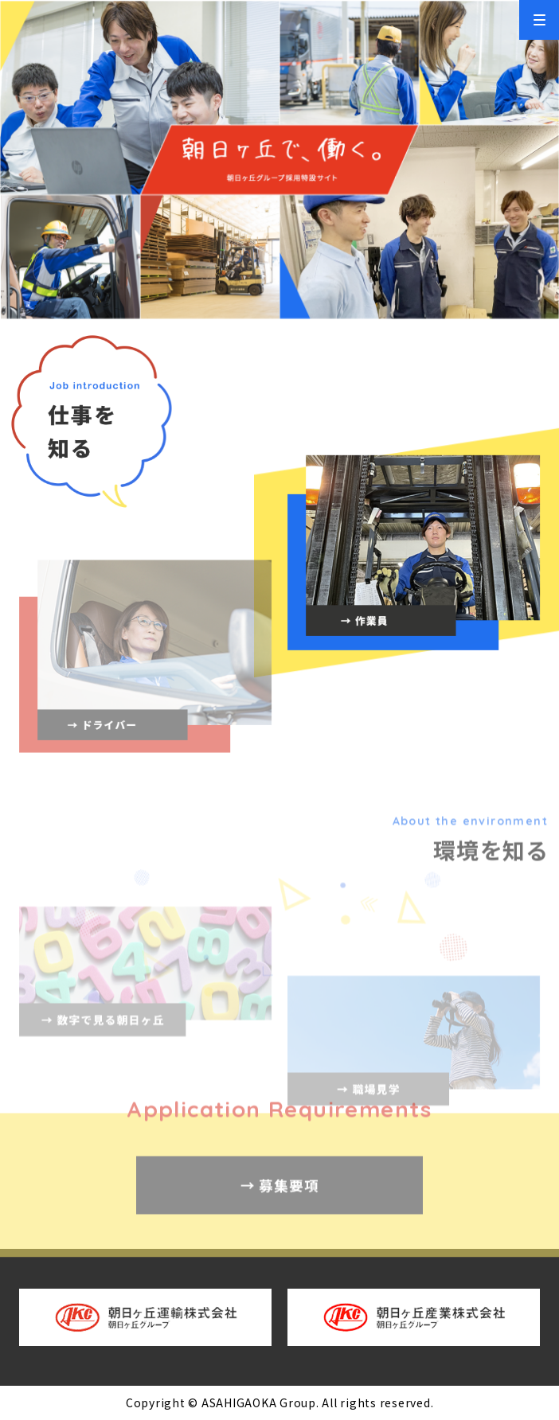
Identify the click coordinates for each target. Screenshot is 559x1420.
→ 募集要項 (279, 1211)
